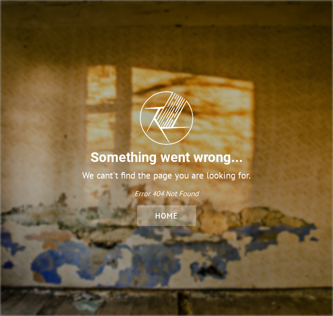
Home (166, 216)
